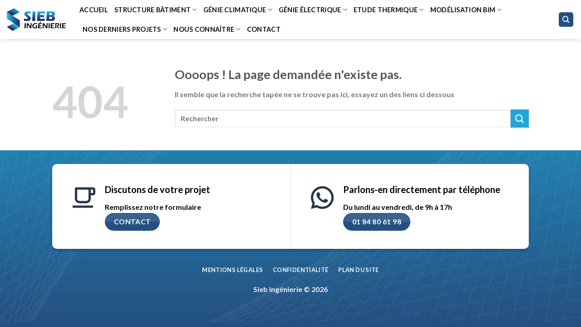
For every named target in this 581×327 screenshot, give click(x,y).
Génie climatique (237, 9)
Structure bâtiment (155, 9)
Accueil (93, 10)
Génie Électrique (313, 9)
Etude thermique (389, 9)
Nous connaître (207, 29)
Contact (264, 29)
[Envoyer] (520, 118)
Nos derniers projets (125, 29)
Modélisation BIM (466, 9)
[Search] (566, 19)
